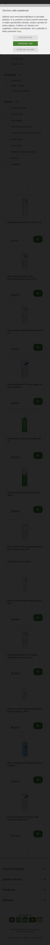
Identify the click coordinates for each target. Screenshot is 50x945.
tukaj (19, 31)
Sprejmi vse (25, 43)
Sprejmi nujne (25, 49)
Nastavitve (25, 37)
